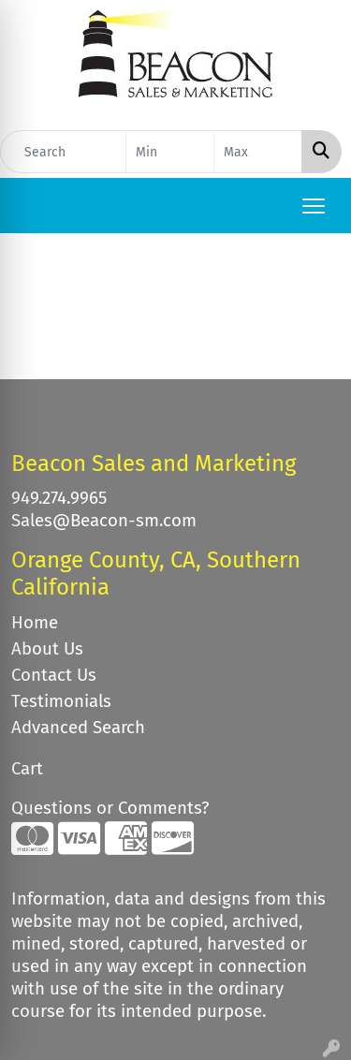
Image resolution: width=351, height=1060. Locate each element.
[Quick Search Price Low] (169, 151)
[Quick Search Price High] (257, 151)
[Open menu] (313, 206)
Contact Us (53, 675)
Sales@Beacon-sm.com (104, 520)
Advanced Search (78, 727)
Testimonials (61, 701)
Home (34, 622)
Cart (27, 768)
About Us (47, 649)
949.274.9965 (59, 498)
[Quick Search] (63, 151)
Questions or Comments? (110, 808)
